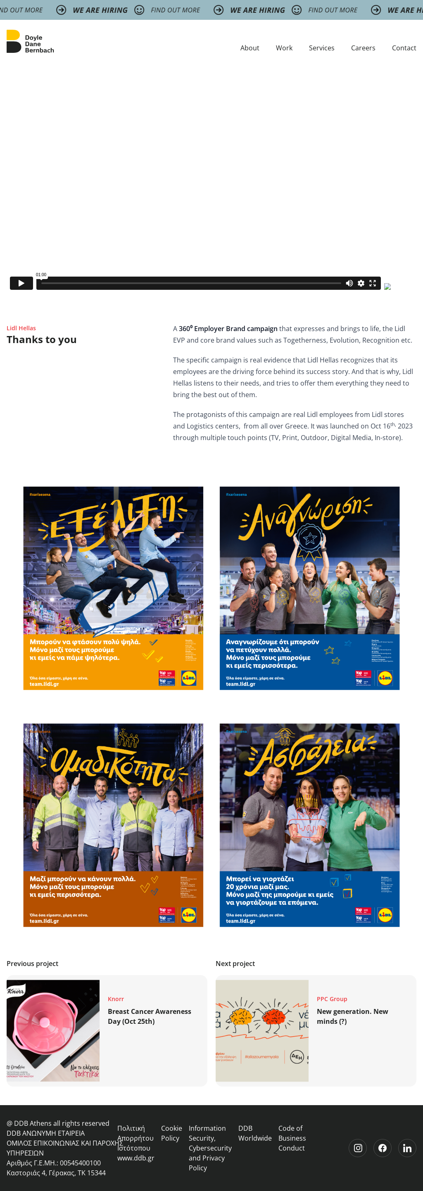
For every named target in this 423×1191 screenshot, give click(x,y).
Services (322, 47)
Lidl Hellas (21, 328)
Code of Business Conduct (292, 1138)
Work (284, 47)
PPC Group (332, 999)
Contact (404, 47)
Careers (363, 47)
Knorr (116, 999)
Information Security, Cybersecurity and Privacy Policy (210, 1148)
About (249, 47)
